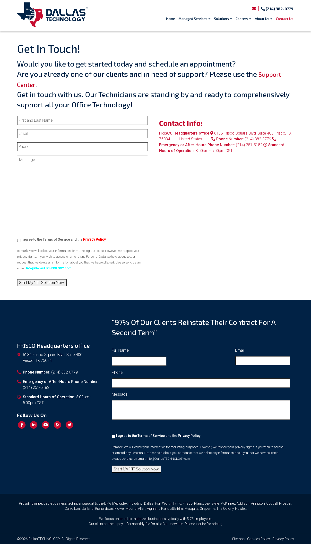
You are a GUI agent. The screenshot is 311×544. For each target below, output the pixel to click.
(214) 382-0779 (277, 8)
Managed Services (194, 19)
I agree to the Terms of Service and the (63, 239)
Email (239, 350)
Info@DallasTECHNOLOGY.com (168, 458)
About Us (263, 19)
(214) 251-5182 (249, 145)
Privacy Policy (189, 436)
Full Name (120, 350)
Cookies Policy (258, 539)
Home (170, 19)
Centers (243, 19)
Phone (117, 372)
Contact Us (284, 19)
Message (120, 394)
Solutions (223, 19)
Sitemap (238, 539)
